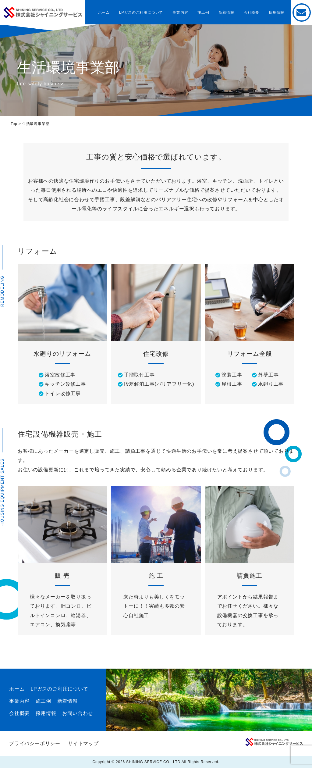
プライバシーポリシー (34, 743)
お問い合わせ (77, 713)
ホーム (104, 12)
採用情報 (276, 12)
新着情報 (226, 12)
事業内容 (180, 12)
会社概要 (251, 12)
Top (14, 124)
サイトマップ (83, 743)
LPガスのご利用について (141, 12)
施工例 (203, 12)
